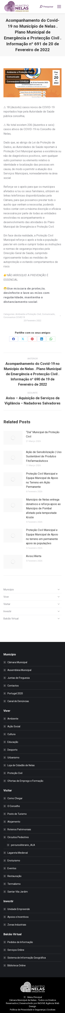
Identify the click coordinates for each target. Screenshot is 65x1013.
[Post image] (13, 438)
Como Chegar (15, 798)
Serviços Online (15, 950)
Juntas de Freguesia (18, 677)
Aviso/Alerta (33, 556)
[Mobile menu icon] (59, 6)
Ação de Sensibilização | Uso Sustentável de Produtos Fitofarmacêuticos (44, 456)
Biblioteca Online (16, 965)
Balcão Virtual (11, 618)
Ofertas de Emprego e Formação (25, 780)
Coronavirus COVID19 (17, 81)
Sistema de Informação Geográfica (26, 957)
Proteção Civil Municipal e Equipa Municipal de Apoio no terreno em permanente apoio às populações (42, 536)
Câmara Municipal (17, 662)
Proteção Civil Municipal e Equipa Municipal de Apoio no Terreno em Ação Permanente (42, 480)
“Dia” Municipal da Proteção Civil (42, 434)
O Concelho (13, 806)
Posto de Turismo (17, 814)
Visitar (6, 604)
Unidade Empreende (18, 909)
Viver (6, 596)
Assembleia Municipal (19, 670)
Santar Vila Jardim (17, 891)
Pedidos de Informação (20, 942)
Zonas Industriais (16, 924)
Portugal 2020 (15, 693)
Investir (7, 611)
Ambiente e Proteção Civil (19, 72)
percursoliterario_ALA (23, 845)
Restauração (14, 876)
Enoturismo (13, 860)
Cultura (11, 734)
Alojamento (13, 821)
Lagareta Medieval (17, 852)
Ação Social (13, 726)
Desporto (12, 749)
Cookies (51, 1009)
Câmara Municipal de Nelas (22, 1000)
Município (8, 589)
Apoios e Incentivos (18, 917)
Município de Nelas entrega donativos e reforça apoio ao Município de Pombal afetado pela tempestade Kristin (43, 508)
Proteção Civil (14, 773)
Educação (12, 742)
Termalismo (14, 884)
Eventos (11, 868)
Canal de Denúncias (18, 701)
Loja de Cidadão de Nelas (21, 765)
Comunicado (13, 77)
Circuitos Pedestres (16, 837)
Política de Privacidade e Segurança (27, 1009)
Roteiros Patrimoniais (19, 829)
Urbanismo (13, 757)
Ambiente (12, 718)
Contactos (13, 685)
